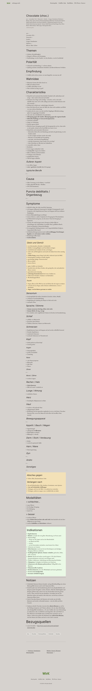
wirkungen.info (16, 3)
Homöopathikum (42, 634)
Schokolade (50, 634)
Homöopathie (31, 27)
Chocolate (34, 634)
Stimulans (58, 634)
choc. (28, 634)
